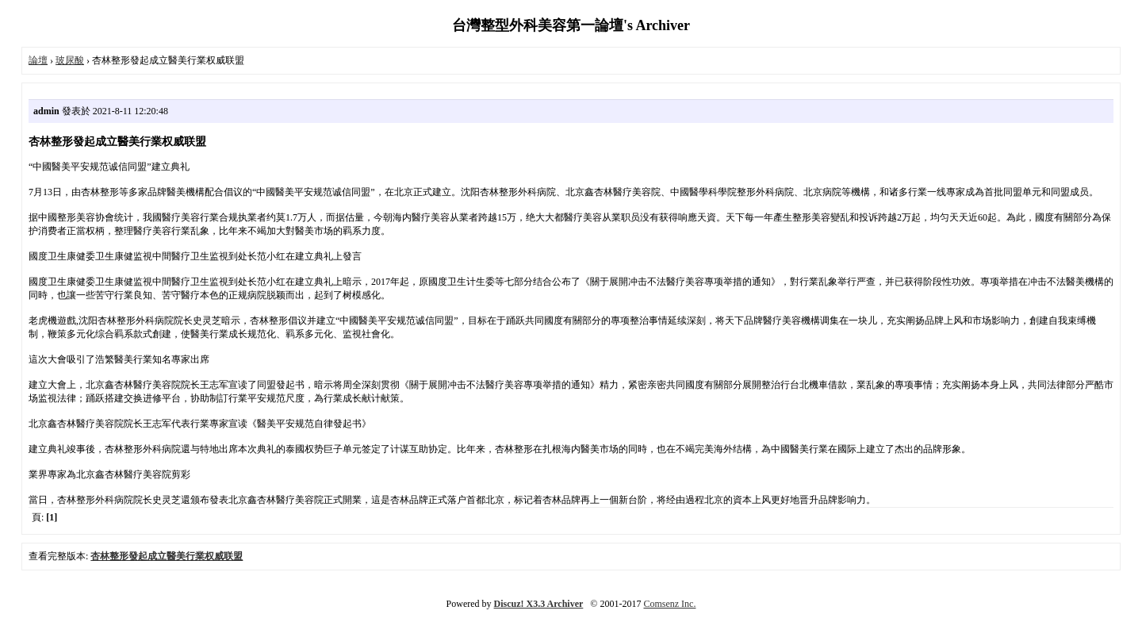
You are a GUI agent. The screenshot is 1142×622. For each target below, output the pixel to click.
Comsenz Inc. (669, 603)
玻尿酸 (70, 60)
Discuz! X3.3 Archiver (539, 603)
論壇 (38, 60)
